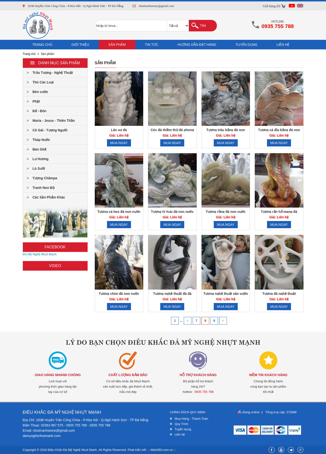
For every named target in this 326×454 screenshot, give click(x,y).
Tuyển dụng (246, 45)
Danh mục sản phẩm (55, 63)
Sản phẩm (117, 45)
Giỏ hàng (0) (271, 6)
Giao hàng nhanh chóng (58, 375)
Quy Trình (181, 424)
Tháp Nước (36, 140)
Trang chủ (42, 45)
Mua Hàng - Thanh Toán (191, 418)
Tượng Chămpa (40, 178)
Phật (31, 101)
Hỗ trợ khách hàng (198, 375)
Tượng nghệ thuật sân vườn (225, 294)
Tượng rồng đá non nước (226, 212)
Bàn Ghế (35, 149)
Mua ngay (119, 143)
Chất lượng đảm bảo (127, 375)
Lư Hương (36, 159)
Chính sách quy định (187, 412)
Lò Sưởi (34, 168)
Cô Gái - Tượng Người (45, 130)
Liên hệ (283, 45)
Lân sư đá (119, 130)
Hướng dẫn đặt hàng (197, 45)
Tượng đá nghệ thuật (279, 294)
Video (55, 266)
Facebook (54, 247)
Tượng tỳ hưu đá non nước (172, 212)
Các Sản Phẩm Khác (44, 197)
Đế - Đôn (35, 111)
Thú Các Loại (38, 82)
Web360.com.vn (161, 450)
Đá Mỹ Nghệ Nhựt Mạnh (40, 254)
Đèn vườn (35, 92)
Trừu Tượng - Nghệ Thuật (48, 73)
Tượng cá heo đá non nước (119, 212)
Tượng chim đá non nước (119, 294)
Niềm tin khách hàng (268, 375)
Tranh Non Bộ (38, 188)
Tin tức (151, 45)
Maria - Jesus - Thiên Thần (49, 120)
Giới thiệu (80, 45)
